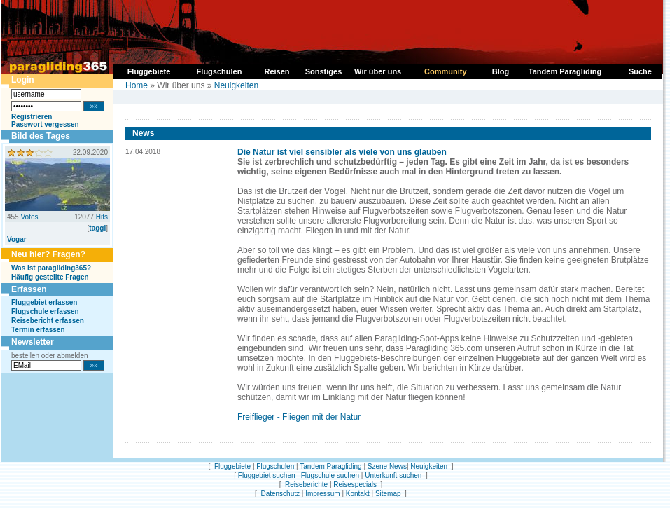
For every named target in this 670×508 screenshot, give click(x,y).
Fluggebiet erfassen (44, 302)
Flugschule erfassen (45, 311)
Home (136, 85)
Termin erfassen (38, 330)
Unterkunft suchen (393, 475)
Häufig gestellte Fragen (50, 277)
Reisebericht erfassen (47, 320)
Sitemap (388, 493)
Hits (102, 217)
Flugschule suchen (330, 475)
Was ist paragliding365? (51, 268)
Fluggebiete (232, 466)
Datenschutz (280, 493)
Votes (29, 217)
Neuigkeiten (236, 85)
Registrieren (31, 117)
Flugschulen (275, 466)
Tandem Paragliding (330, 466)
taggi (97, 228)
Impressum (322, 493)
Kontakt (358, 493)
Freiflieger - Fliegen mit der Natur (299, 417)
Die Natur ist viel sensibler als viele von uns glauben (342, 152)
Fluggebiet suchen (266, 475)
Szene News (387, 466)
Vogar (17, 239)
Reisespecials (355, 484)
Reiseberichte (306, 484)
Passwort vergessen (45, 124)
